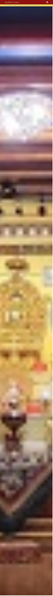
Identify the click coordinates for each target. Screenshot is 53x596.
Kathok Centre (12, 2)
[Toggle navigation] (47, 2)
